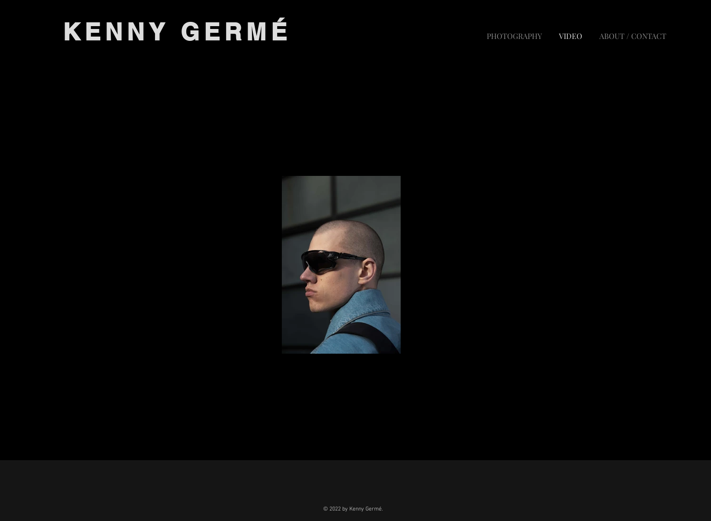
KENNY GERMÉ (177, 32)
